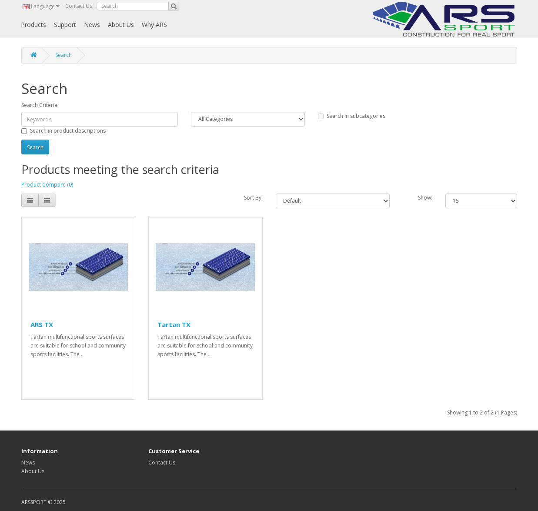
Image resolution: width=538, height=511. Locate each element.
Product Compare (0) (47, 184)
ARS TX (41, 324)
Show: (425, 197)
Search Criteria (39, 105)
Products (33, 24)
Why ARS (154, 24)
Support (65, 24)
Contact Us (78, 6)
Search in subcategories (351, 116)
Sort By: (253, 197)
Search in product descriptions (63, 130)
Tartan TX (173, 324)
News (92, 24)
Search (63, 55)
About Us (121, 24)
